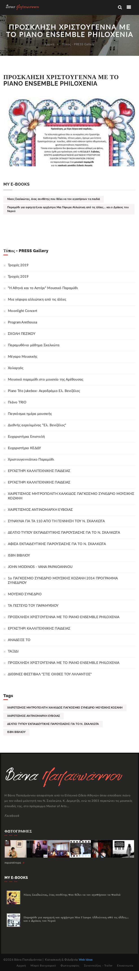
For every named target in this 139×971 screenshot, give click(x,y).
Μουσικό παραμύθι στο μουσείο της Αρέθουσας (45, 379)
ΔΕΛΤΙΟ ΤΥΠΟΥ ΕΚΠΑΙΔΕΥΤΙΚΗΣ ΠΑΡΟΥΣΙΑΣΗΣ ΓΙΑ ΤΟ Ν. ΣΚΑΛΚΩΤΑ (64, 532)
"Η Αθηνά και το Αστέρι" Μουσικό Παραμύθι (43, 288)
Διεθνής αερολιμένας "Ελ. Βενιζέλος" (37, 425)
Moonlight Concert (22, 311)
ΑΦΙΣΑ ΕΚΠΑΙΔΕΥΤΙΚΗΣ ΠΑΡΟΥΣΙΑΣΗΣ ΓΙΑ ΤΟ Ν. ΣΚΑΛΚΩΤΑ (57, 544)
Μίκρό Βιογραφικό (43, 965)
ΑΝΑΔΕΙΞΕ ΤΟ (19, 640)
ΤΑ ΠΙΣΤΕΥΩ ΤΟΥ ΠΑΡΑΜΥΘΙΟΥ (33, 605)
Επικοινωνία (125, 965)
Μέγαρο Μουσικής (22, 356)
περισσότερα (14, 862)
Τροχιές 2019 (18, 265)
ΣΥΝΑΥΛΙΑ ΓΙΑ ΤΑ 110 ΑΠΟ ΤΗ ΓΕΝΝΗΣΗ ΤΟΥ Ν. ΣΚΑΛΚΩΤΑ (56, 521)
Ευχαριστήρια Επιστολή (26, 436)
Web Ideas (86, 959)
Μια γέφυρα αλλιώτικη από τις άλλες (37, 299)
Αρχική (49, 44)
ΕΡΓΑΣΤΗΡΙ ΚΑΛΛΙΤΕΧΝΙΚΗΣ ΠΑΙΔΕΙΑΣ (39, 471)
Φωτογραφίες (70, 965)
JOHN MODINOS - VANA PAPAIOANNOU (40, 567)
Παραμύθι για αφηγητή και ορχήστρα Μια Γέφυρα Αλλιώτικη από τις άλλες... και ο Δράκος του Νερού (68, 209)
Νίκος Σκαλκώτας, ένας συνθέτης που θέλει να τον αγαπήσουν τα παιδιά (53, 199)
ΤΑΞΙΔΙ (13, 651)
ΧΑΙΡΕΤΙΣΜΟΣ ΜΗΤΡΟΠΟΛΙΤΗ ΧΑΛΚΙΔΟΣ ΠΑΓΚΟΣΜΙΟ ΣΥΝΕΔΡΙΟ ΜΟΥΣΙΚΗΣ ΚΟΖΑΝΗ (65, 707)
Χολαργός (15, 368)
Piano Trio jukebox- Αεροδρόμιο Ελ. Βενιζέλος (44, 391)
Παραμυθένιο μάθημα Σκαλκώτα (33, 345)
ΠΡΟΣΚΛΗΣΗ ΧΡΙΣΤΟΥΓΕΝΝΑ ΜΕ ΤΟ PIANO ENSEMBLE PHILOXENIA (63, 663)
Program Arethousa (22, 322)
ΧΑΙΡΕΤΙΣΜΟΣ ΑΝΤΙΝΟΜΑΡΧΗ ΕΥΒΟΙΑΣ (40, 510)
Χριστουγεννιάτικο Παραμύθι (31, 459)
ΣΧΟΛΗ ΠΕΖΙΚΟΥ (21, 334)
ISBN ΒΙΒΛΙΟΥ (19, 555)
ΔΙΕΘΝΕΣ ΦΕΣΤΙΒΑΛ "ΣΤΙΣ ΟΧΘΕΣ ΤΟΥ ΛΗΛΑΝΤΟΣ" (50, 674)
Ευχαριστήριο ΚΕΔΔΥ (24, 448)
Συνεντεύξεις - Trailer (98, 965)
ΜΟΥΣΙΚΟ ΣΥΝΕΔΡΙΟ (24, 594)
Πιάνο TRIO (17, 402)
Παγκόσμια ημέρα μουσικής (30, 414)
